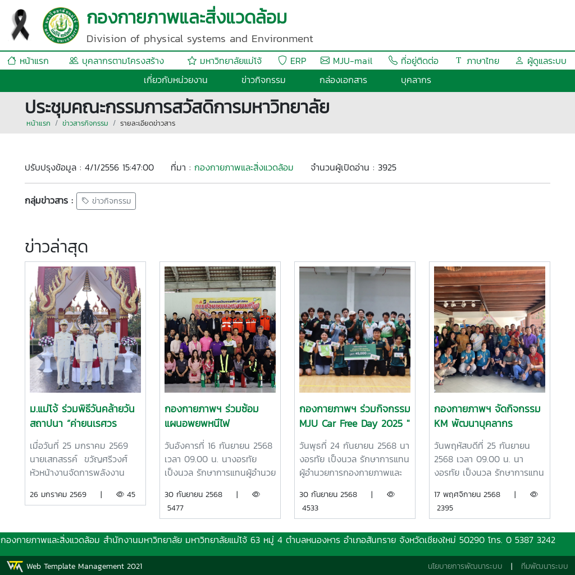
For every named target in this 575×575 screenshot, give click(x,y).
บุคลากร (416, 79)
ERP (292, 60)
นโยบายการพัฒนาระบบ (465, 566)
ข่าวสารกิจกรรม (85, 123)
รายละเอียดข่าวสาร (147, 123)
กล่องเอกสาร (343, 79)
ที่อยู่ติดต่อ (414, 60)
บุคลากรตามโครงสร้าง (116, 60)
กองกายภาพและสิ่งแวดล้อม (244, 167)
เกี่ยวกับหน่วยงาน (176, 79)
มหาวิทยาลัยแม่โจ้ (225, 60)
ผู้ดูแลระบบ (541, 60)
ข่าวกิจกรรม (263, 79)
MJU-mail (346, 60)
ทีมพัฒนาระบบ (544, 566)
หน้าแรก (28, 60)
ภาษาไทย (476, 60)
